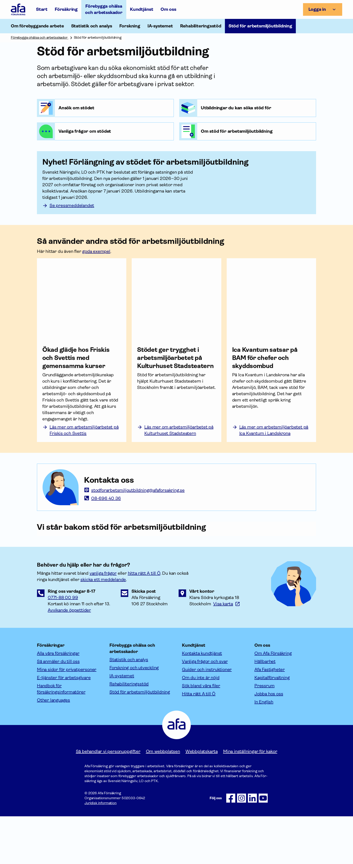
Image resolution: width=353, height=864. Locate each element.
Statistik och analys (128, 707)
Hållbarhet (265, 709)
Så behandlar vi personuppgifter (108, 799)
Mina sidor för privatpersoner (66, 717)
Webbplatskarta (202, 799)
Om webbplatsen (163, 799)
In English (263, 749)
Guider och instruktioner (207, 717)
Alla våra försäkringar (58, 701)
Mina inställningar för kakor (250, 799)
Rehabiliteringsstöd (129, 731)
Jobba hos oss (268, 741)
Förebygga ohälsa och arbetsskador (103, 9)
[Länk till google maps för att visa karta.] (226, 651)
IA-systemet (121, 723)
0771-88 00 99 (63, 645)
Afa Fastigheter (269, 717)
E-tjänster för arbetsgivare (64, 725)
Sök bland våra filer (201, 733)
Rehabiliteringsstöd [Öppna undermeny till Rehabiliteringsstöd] (200, 26)
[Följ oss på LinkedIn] (252, 845)
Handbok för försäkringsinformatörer (61, 736)
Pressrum (264, 733)
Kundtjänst (141, 9)
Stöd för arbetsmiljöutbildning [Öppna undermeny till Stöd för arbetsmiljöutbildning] (260, 26)
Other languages (53, 747)
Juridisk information (100, 850)
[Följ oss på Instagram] (241, 845)
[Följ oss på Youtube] (263, 845)
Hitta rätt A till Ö (198, 741)
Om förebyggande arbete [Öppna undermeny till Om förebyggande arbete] (37, 26)
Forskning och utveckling (134, 715)
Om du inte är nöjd (200, 725)
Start (42, 9)
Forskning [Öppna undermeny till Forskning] (129, 26)
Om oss (168, 9)
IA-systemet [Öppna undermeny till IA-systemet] (160, 26)
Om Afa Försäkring (273, 701)
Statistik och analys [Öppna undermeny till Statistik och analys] (91, 26)
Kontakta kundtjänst (202, 701)
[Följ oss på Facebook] (230, 845)
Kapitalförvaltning (272, 725)
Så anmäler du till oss (58, 709)
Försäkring (66, 9)
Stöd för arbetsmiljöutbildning (139, 739)
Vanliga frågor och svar (205, 709)
